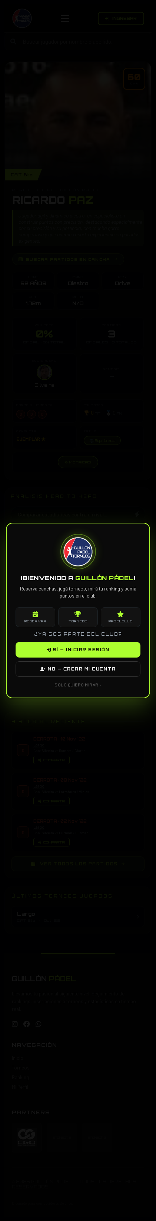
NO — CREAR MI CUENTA (78, 669)
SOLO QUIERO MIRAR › (78, 684)
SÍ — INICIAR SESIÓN (78, 649)
